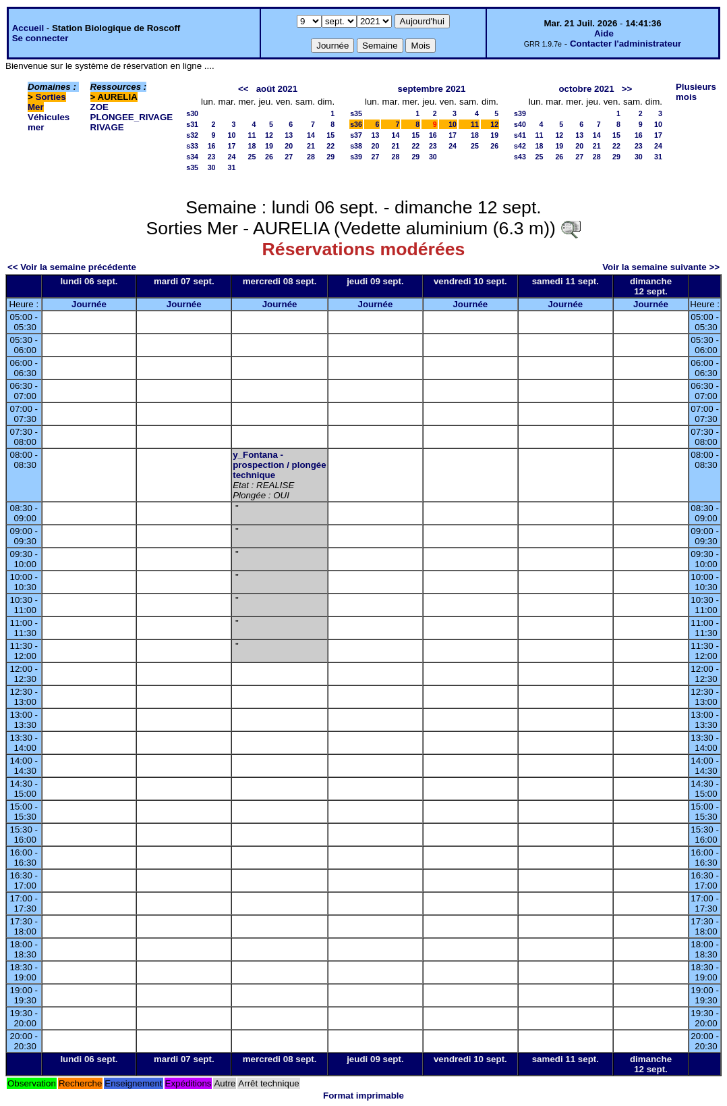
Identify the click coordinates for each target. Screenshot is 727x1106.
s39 (356, 157)
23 (212, 157)
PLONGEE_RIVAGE (131, 117)
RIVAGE (107, 127)
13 (289, 135)
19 (269, 146)
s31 (192, 124)
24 (232, 157)
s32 (192, 135)
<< (243, 89)
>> (627, 89)
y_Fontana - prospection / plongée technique (279, 465)
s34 (192, 157)
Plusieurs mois (696, 92)
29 (330, 157)
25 (252, 157)
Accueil (28, 28)
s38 (356, 146)
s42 (520, 146)
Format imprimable (363, 1095)
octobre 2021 (586, 89)
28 (311, 157)
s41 (520, 135)
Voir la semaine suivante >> (661, 267)
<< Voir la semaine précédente (71, 267)
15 (330, 135)
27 (289, 157)
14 (311, 135)
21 (311, 146)
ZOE (99, 107)
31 (232, 167)
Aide (604, 33)
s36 (356, 124)
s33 (192, 146)
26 (269, 157)
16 (212, 146)
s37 (356, 135)
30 (212, 167)
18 (252, 146)
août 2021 (277, 89)
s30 (192, 113)
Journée (89, 304)
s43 (520, 157)
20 (289, 146)
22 (330, 146)
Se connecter (40, 38)
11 (252, 135)
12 (269, 135)
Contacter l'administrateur (625, 43)
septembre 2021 (432, 89)
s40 (520, 124)
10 (232, 135)
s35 (192, 167)
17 (232, 146)
